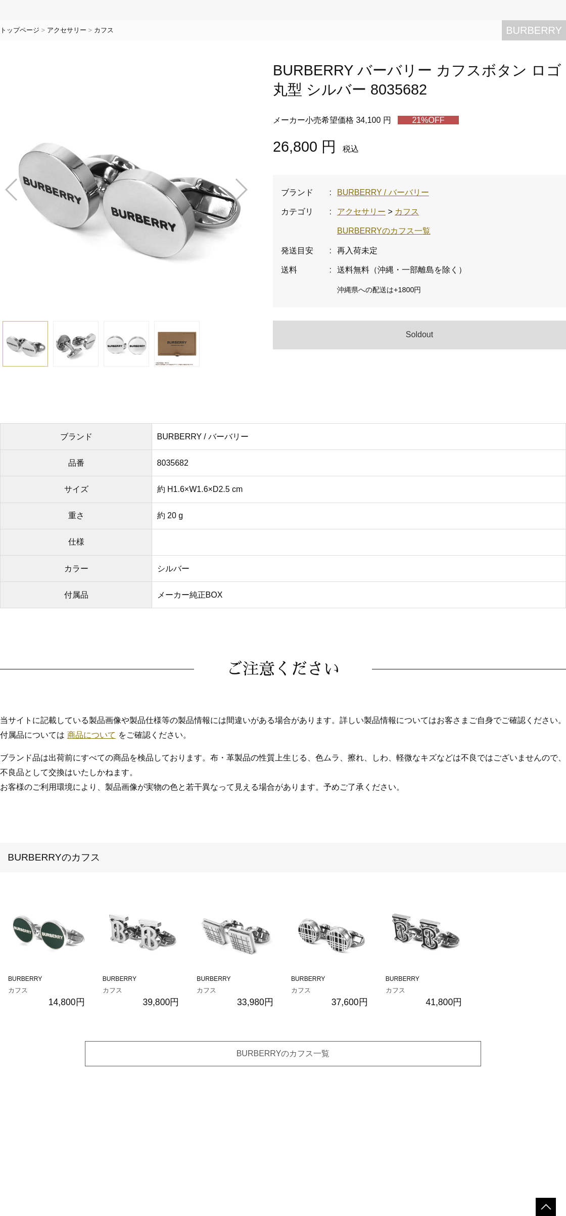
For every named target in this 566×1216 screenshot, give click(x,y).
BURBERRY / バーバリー (383, 192)
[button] (12, 189)
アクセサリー (66, 30)
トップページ (19, 30)
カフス (104, 30)
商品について (91, 735)
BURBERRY (534, 30)
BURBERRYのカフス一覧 (384, 231)
